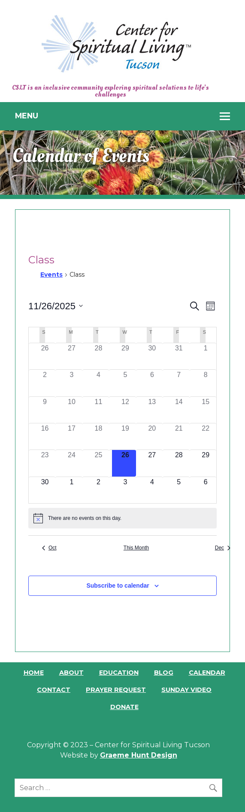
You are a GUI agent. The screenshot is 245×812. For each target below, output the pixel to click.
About (71, 673)
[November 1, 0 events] (205, 356)
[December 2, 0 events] (98, 490)
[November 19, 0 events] (125, 436)
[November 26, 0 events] (125, 463)
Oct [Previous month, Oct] (49, 548)
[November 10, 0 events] (71, 410)
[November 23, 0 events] (44, 463)
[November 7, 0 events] (179, 383)
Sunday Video (186, 690)
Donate (124, 707)
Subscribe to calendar (117, 585)
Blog (163, 673)
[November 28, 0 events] (179, 463)
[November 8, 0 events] (205, 383)
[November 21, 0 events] (179, 436)
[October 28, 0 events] (98, 356)
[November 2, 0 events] (44, 383)
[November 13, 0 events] (152, 410)
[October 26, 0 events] (44, 356)
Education (119, 673)
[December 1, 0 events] (71, 490)
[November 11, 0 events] (98, 410)
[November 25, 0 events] (98, 463)
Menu (26, 115)
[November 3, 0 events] (71, 383)
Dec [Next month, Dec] (222, 548)
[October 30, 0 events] (152, 356)
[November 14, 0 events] (179, 410)
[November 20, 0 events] (152, 436)
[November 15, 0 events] (205, 410)
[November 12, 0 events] (125, 410)
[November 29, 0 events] (205, 463)
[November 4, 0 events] (98, 383)
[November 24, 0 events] (71, 463)
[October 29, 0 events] (125, 356)
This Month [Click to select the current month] (136, 548)
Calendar (207, 673)
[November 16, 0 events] (44, 436)
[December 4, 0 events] (152, 490)
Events (51, 274)
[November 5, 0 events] (125, 383)
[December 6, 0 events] (205, 490)
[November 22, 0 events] (205, 436)
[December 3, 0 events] (125, 490)
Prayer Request (116, 690)
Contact (53, 690)
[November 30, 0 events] (44, 490)
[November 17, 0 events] (71, 436)
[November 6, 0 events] (152, 383)
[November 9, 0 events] (44, 410)
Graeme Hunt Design (138, 755)
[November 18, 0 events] (98, 436)
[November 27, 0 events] (152, 463)
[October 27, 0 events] (71, 356)
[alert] (122, 518)
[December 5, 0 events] (179, 490)
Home (34, 673)
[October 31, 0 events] (179, 356)
